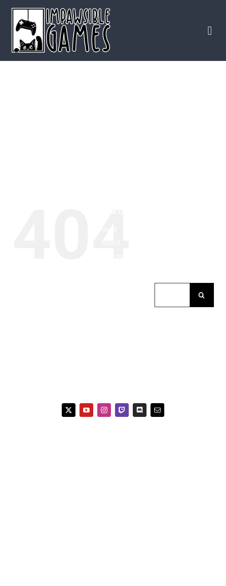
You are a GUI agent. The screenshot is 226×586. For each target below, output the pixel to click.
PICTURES (115, 256)
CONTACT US (119, 297)
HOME (110, 229)
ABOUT (111, 243)
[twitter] (68, 410)
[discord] (139, 410)
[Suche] (202, 295)
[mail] (157, 410)
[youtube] (86, 410)
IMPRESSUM (118, 311)
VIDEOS (111, 270)
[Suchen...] (172, 295)
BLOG (109, 283)
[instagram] (104, 410)
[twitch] (122, 410)
